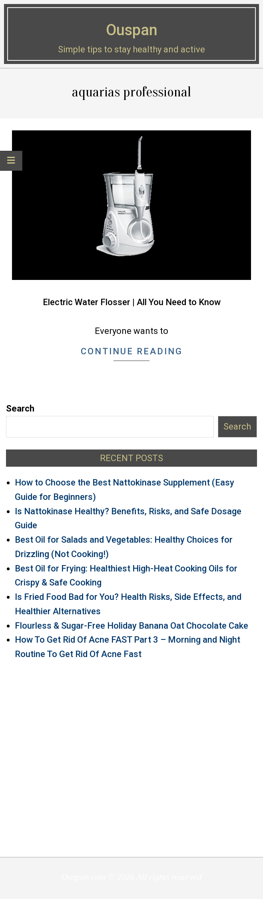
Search (20, 409)
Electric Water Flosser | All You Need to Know (132, 302)
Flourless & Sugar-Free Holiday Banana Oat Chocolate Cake (131, 626)
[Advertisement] (131, 758)
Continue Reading (132, 351)
